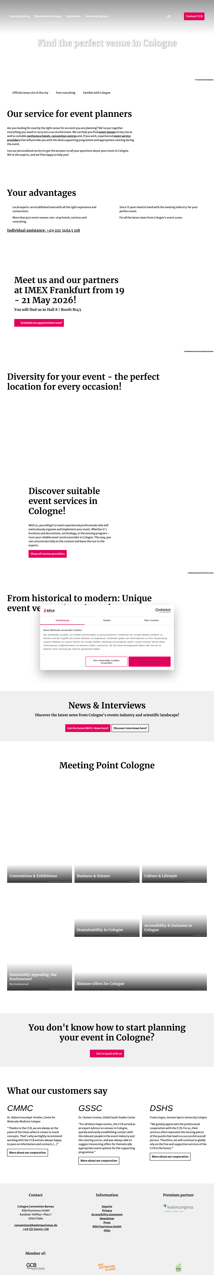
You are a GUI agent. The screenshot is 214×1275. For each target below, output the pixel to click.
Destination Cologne (48, 16)
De (169, 16)
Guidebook (73, 16)
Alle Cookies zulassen (149, 661)
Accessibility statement (107, 1214)
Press (107, 1222)
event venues (107, 132)
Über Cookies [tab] (151, 620)
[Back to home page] (107, 7)
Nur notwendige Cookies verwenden (106, 661)
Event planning (20, 16)
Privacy (107, 1210)
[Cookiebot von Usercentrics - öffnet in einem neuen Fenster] (158, 610)
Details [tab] (107, 620)
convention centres (64, 136)
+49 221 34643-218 (36, 1229)
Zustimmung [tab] (62, 620)
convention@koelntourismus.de (35, 1225)
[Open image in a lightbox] (178, 1208)
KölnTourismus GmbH (107, 1226)
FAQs (107, 1230)
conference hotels (38, 136)
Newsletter (107, 1218)
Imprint (107, 1206)
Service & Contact (96, 16)
